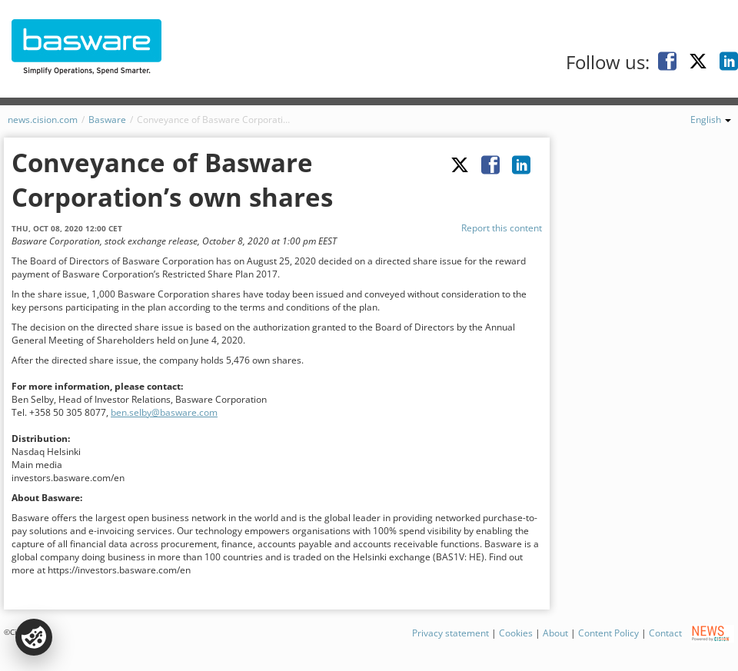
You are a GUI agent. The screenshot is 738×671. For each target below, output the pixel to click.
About (555, 632)
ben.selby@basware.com (164, 412)
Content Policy (608, 632)
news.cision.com (43, 119)
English (710, 119)
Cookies (516, 632)
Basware (107, 119)
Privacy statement (450, 632)
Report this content (501, 227)
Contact (665, 632)
